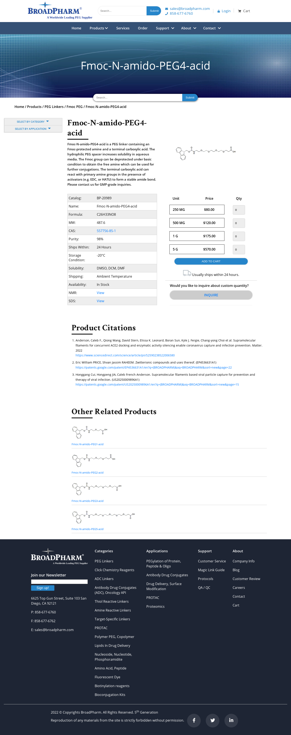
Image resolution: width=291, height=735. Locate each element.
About (186, 28)
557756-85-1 (106, 230)
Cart (236, 605)
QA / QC (204, 587)
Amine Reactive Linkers (113, 610)
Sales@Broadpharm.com (187, 8)
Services (123, 28)
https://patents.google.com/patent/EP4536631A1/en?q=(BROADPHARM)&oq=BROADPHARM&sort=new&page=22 (154, 367)
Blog (236, 570)
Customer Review (246, 578)
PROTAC (101, 628)
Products (99, 28)
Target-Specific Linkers (112, 619)
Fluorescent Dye (107, 677)
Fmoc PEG (75, 106)
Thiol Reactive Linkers (112, 601)
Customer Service (212, 561)
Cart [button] (244, 10)
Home (76, 28)
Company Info (244, 561)
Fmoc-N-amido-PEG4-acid (106, 106)
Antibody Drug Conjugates (167, 575)
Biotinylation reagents (112, 686)
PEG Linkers (54, 106)
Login (224, 10)
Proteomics (155, 606)
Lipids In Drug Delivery (112, 645)
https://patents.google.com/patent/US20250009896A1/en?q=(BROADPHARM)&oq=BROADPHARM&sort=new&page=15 (157, 384)
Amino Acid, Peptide (110, 668)
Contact (209, 28)
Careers (239, 587)
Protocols (205, 578)
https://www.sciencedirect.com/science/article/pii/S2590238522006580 (125, 355)
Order (143, 28)
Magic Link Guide (211, 570)
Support (162, 28)
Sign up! (43, 588)
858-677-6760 (179, 13)
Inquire (211, 295)
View (100, 292)
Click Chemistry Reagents (114, 570)
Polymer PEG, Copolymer (114, 636)
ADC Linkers (104, 578)
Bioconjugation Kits (110, 694)
